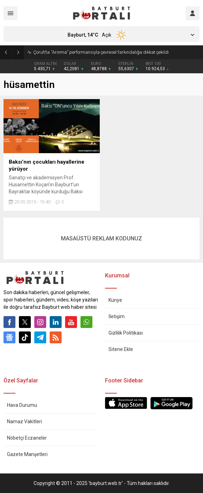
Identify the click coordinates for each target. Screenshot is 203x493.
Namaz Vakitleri (24, 421)
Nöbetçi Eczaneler (27, 438)
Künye (115, 300)
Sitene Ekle (120, 349)
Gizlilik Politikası (125, 333)
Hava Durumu (22, 405)
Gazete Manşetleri (27, 454)
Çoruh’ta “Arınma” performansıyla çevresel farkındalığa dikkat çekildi (101, 52)
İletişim (116, 316)
